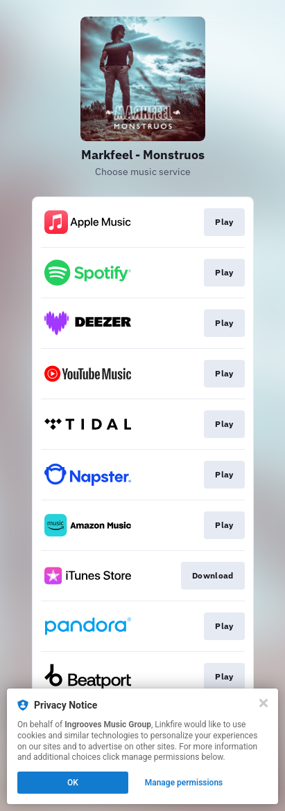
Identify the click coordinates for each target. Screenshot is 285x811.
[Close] (263, 703)
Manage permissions (184, 782)
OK (72, 782)
